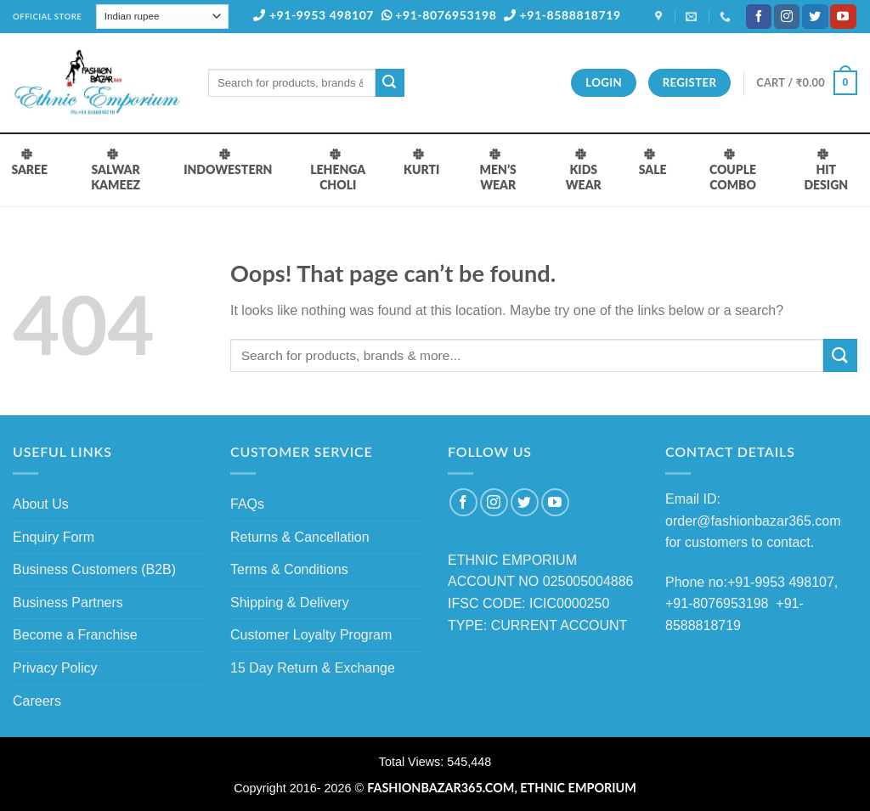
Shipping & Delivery (289, 602)
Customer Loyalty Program (311, 635)
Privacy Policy (55, 668)
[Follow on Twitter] (815, 17)
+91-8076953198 (439, 15)
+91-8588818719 (562, 15)
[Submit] (390, 83)
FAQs (247, 504)
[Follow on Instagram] (786, 17)
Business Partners (68, 602)
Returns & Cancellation (300, 537)
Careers (37, 701)
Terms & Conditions (289, 569)
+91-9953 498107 (313, 15)
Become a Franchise (75, 635)
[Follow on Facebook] (758, 17)
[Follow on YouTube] (843, 17)
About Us (41, 504)
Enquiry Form (53, 537)
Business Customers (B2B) (94, 569)
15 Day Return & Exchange (312, 668)
